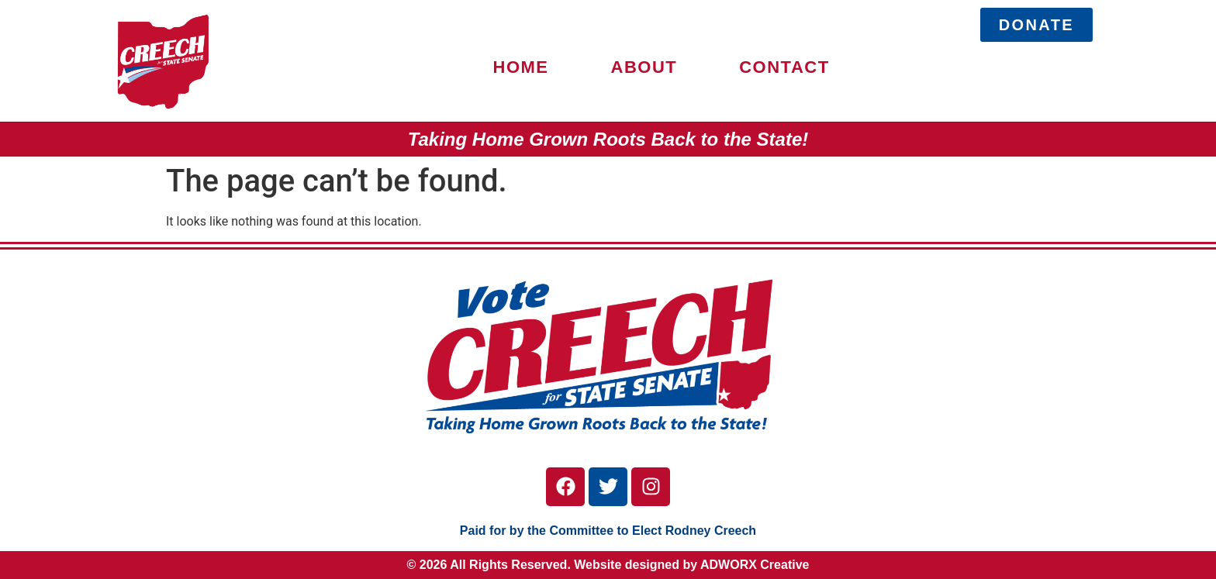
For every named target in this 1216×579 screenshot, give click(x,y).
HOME (521, 67)
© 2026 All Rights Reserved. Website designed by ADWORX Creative (608, 564)
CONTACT (784, 67)
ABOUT (644, 67)
